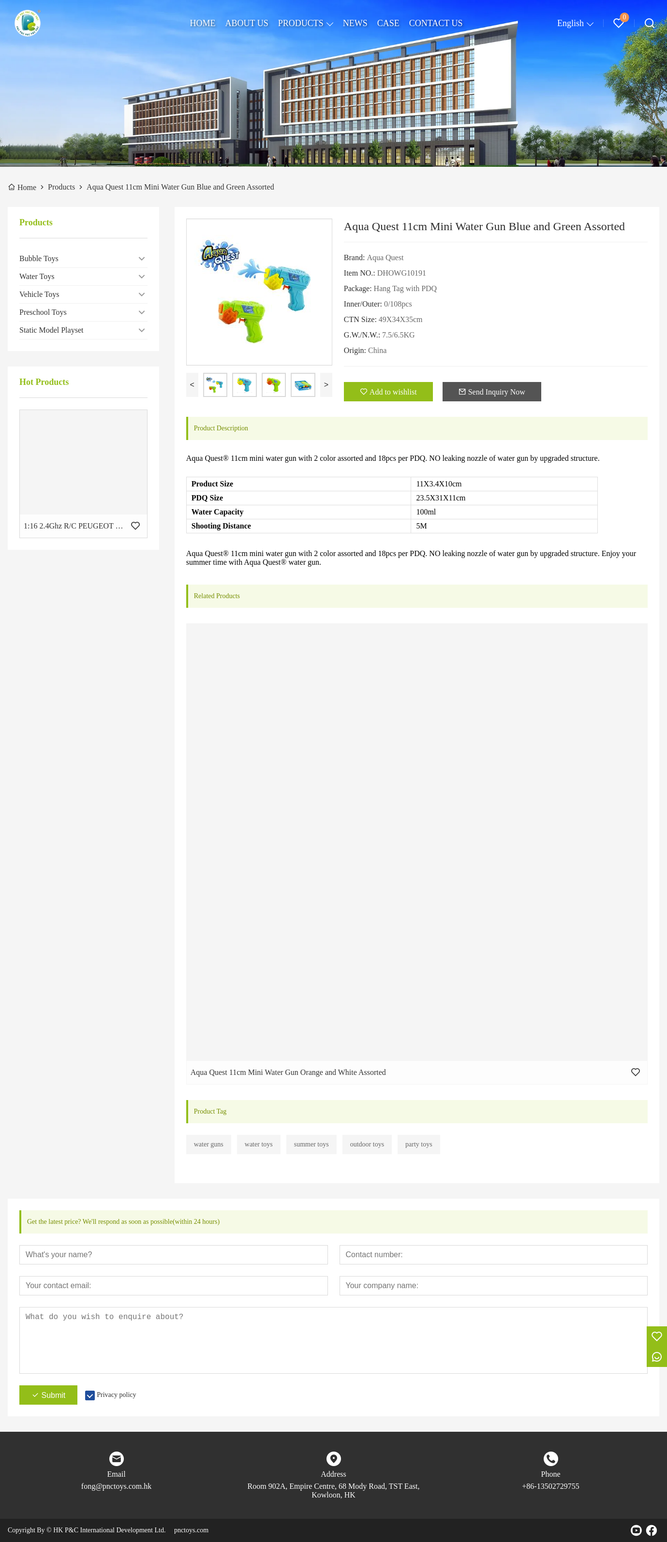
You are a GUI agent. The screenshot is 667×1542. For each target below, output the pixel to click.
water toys (259, 1144)
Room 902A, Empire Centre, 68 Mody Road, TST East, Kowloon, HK (334, 1490)
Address (333, 1474)
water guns (208, 1144)
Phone (551, 1474)
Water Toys (36, 276)
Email (116, 1474)
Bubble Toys (39, 258)
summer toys (311, 1144)
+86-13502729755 (550, 1486)
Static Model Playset (51, 330)
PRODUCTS (301, 23)
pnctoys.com (191, 1530)
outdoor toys (367, 1144)
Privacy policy (116, 1394)
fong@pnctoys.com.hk (116, 1486)
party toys (418, 1144)
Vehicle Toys (39, 294)
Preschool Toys (43, 312)
